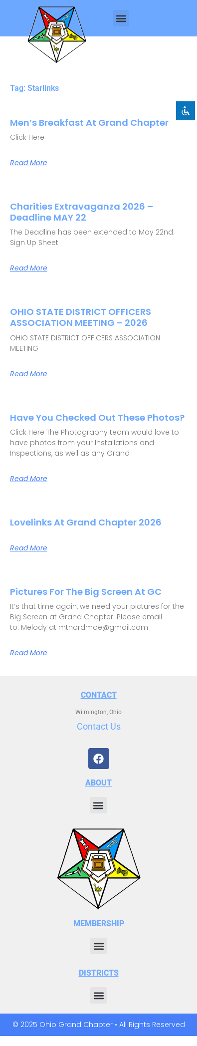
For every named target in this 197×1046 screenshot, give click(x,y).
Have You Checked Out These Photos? (97, 417)
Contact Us (99, 726)
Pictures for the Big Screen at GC (86, 591)
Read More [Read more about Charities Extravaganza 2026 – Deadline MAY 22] (28, 267)
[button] (121, 18)
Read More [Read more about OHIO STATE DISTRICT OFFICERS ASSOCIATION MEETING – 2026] (28, 373)
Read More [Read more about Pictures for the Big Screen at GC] (28, 652)
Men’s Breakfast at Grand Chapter (89, 122)
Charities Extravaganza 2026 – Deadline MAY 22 (81, 212)
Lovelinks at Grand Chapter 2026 (86, 522)
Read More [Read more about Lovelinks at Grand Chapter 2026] (28, 547)
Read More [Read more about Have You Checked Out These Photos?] (28, 478)
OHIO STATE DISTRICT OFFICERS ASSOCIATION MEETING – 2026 (80, 317)
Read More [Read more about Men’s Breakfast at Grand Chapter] (28, 162)
